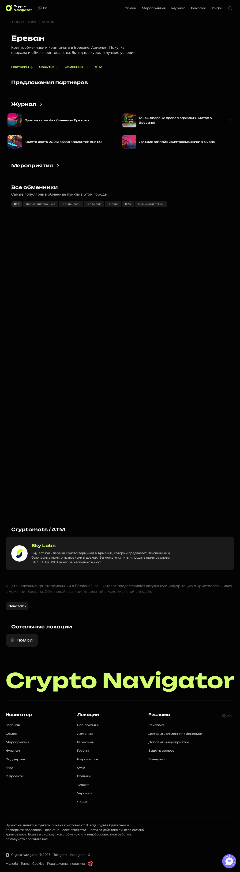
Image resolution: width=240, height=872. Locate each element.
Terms (25, 863)
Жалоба (12, 863)
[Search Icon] (230, 8)
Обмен (33, 22)
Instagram (77, 855)
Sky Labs (43, 545)
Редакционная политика (66, 863)
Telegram (60, 855)
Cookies (38, 863)
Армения (48, 22)
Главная (18, 22)
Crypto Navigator (120, 681)
